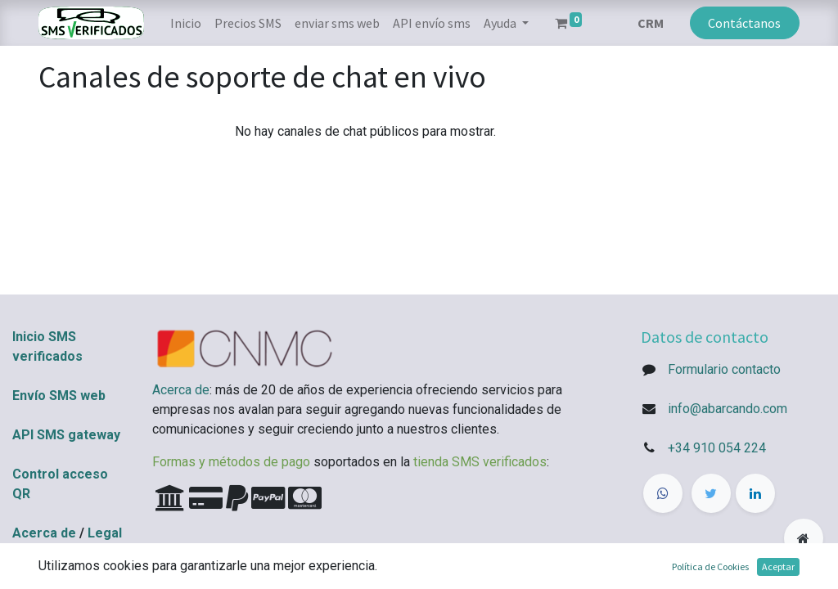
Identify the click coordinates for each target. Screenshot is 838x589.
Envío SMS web (59, 395)
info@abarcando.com (727, 408)
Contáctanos (744, 23)
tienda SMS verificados (480, 462)
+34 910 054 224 (717, 448)
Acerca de (44, 533)
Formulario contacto (724, 369)
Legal (105, 533)
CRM (651, 23)
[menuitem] (186, 23)
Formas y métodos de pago (231, 462)
